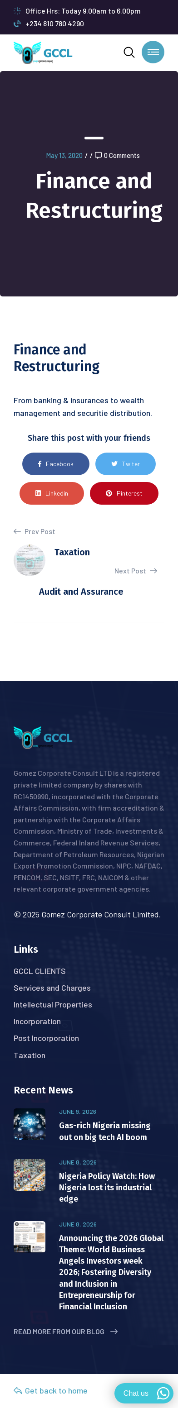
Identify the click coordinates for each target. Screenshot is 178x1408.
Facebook (56, 464)
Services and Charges (52, 988)
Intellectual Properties (53, 1004)
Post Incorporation (46, 1038)
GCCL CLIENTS (40, 971)
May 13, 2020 (64, 155)
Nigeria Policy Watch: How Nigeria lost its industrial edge (107, 1187)
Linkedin (51, 493)
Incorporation (37, 1021)
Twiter (125, 464)
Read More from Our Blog (66, 1331)
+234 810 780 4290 (49, 23)
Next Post (135, 570)
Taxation (29, 1055)
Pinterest (124, 493)
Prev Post (34, 531)
